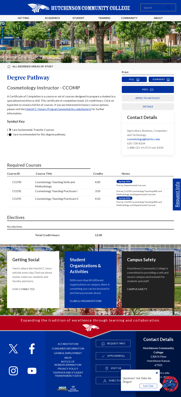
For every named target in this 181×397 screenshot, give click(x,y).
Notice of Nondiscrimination (67, 363)
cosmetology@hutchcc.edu (143, 139)
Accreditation (68, 343)
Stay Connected (23, 289)
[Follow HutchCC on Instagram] (13, 371)
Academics (52, 17)
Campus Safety (137, 289)
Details (148, 106)
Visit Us (113, 368)
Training (104, 17)
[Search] (158, 7)
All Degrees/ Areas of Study (30, 66)
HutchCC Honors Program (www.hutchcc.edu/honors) (58, 109)
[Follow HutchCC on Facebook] (32, 349)
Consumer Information (68, 348)
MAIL (147, 89)
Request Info (177, 194)
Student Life (79, 20)
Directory (113, 381)
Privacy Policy (68, 368)
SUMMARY (161, 79)
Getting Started (23, 20)
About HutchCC (158, 20)
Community (129, 17)
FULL (134, 79)
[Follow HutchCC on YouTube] (32, 371)
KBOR (67, 357)
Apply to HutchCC (147, 98)
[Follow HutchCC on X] (13, 349)
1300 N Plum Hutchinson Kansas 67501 (158, 356)
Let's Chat (148, 386)
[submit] (168, 7)
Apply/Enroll (113, 356)
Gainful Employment (68, 353)
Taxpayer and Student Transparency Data (68, 374)
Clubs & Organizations (86, 300)
